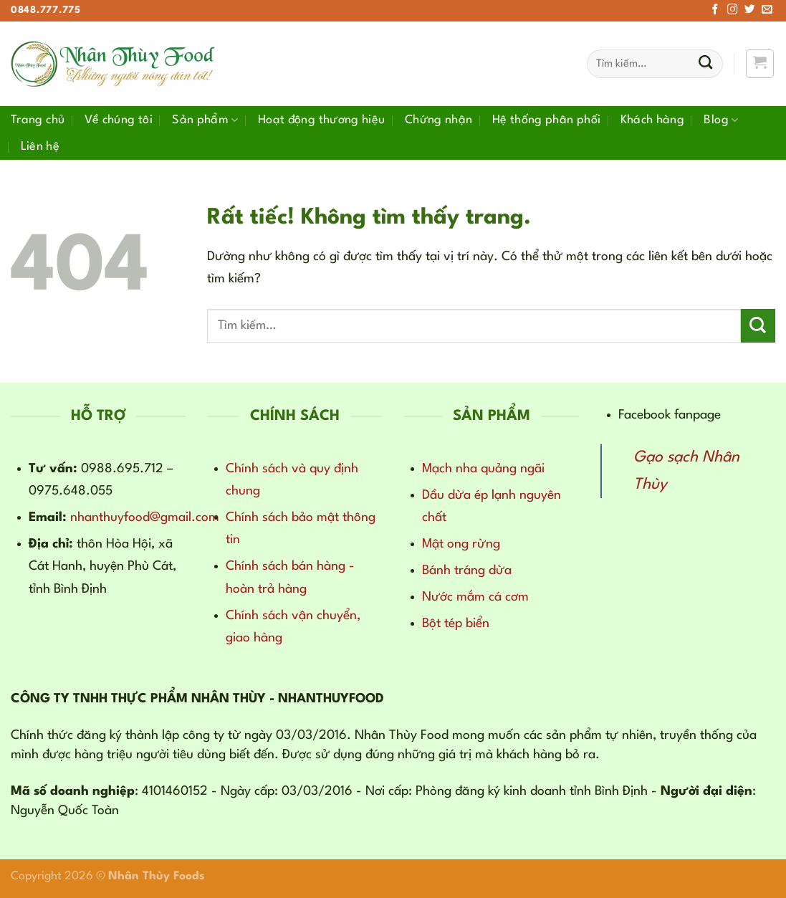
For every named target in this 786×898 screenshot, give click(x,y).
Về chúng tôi (119, 120)
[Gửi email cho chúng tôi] (767, 10)
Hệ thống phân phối (546, 120)
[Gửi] (705, 64)
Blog (721, 120)
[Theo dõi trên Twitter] (749, 10)
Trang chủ (37, 120)
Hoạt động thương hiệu (321, 120)
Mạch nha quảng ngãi (483, 468)
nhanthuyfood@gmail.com (144, 517)
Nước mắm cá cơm (475, 597)
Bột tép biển (455, 623)
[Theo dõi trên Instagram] (732, 10)
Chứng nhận (439, 120)
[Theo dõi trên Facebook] (715, 10)
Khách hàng (652, 120)
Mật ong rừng (461, 544)
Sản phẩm (205, 120)
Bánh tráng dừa (467, 570)
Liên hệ (40, 146)
